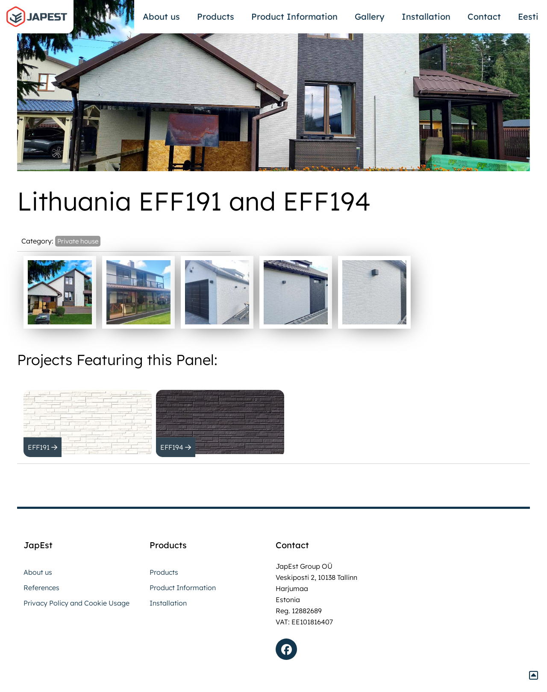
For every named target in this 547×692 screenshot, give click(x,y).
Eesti (528, 16)
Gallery (370, 16)
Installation (426, 16)
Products (215, 16)
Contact (484, 16)
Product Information (294, 16)
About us (161, 16)
